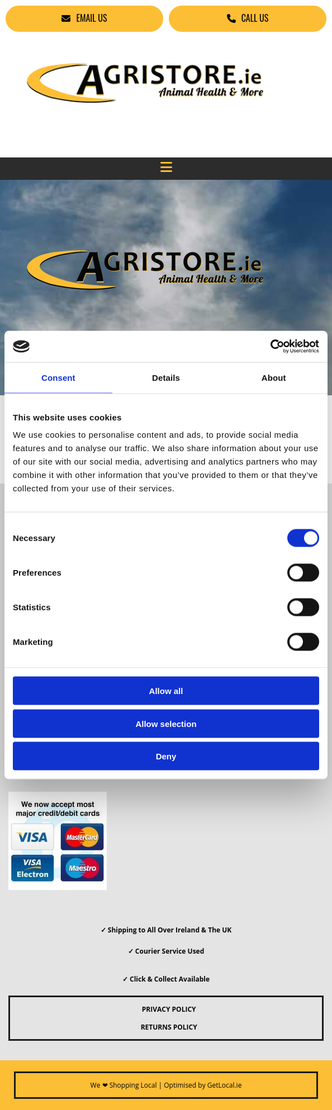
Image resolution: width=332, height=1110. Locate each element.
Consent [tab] (58, 377)
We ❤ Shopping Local (124, 1085)
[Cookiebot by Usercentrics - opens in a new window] (270, 346)
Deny (166, 756)
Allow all (166, 691)
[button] (84, 19)
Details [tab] (166, 377)
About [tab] (274, 377)
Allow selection (165, 723)
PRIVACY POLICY (166, 1009)
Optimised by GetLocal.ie (202, 1085)
